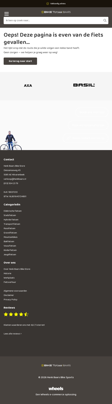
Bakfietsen (9, 241)
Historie (7, 273)
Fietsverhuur (10, 282)
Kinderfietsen (10, 250)
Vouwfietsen (10, 246)
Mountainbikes (11, 237)
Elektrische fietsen (13, 211)
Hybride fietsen (11, 220)
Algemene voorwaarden (15, 291)
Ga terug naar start (20, 61)
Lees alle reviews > (13, 334)
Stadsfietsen (10, 215)
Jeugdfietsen (10, 254)
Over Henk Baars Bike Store (17, 269)
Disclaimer (9, 295)
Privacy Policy (10, 299)
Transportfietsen (12, 224)
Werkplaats (9, 278)
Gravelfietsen (10, 233)
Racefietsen (9, 228)
